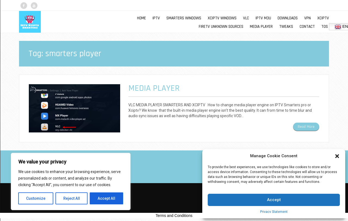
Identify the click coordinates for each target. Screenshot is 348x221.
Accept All (106, 198)
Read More (306, 126)
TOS (324, 26)
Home (141, 18)
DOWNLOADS (288, 18)
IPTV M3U (263, 18)
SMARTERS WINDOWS (183, 18)
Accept (274, 199)
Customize (35, 198)
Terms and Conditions (174, 215)
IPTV (156, 18)
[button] (337, 156)
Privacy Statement (274, 212)
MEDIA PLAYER (261, 26)
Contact (307, 26)
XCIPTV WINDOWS (222, 18)
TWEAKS (286, 26)
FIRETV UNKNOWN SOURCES (221, 26)
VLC (246, 18)
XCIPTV (323, 18)
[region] (70, 181)
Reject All (71, 198)
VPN (307, 18)
